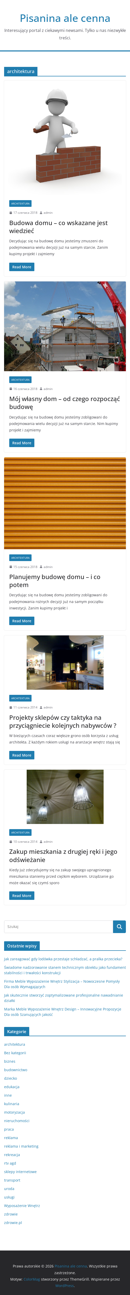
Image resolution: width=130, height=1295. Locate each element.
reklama (11, 1137)
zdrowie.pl (13, 1222)
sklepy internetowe (20, 1171)
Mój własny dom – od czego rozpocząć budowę (64, 402)
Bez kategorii (15, 1052)
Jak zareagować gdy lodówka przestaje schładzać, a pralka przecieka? (63, 958)
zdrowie (11, 1214)
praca (9, 1129)
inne (8, 1095)
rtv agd (10, 1163)
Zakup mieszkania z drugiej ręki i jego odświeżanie (63, 855)
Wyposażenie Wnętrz (22, 1205)
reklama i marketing (21, 1146)
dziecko (10, 1078)
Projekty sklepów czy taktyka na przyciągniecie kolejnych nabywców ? (62, 721)
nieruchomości (16, 1120)
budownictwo (15, 1069)
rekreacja (12, 1154)
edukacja (11, 1086)
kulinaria (11, 1103)
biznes (9, 1061)
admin (48, 212)
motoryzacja (14, 1112)
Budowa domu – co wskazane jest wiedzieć (58, 226)
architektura (20, 203)
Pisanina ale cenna (65, 18)
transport (12, 1180)
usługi (9, 1197)
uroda (9, 1188)
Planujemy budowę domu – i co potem (55, 580)
